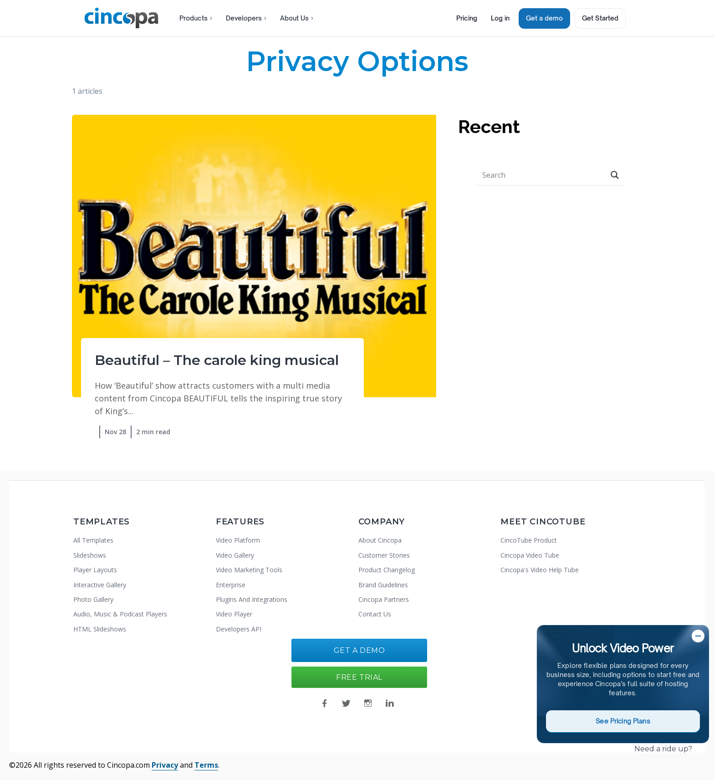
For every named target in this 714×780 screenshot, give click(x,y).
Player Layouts (95, 569)
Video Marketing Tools (249, 569)
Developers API (238, 629)
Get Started (600, 18)
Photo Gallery (93, 599)
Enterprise (230, 584)
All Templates (93, 540)
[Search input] (542, 175)
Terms (206, 765)
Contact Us (374, 614)
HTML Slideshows (99, 629)
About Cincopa (380, 540)
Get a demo (544, 18)
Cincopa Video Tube (529, 555)
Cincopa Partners (383, 599)
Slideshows (89, 555)
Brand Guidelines (383, 584)
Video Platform (238, 540)
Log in (500, 18)
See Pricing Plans (623, 721)
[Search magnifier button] (615, 175)
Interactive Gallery (99, 584)
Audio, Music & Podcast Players (120, 614)
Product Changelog (386, 569)
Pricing (466, 18)
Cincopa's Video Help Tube (539, 569)
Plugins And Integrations (251, 599)
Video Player (234, 614)
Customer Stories (384, 555)
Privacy (165, 765)
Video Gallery (235, 555)
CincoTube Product (528, 540)
